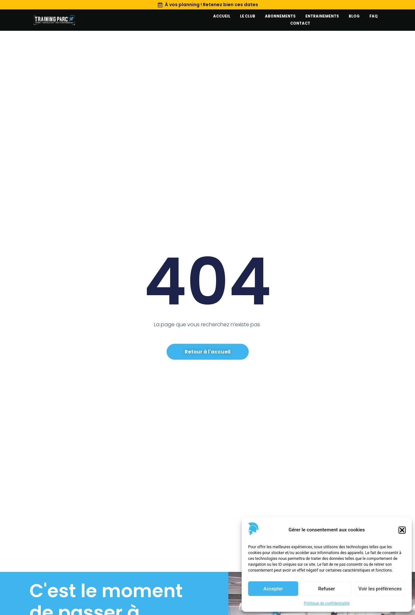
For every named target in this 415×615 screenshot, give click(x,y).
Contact (300, 23)
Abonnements (280, 16)
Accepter (273, 589)
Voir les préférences (380, 589)
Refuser (326, 589)
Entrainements (322, 16)
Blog (354, 16)
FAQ (373, 16)
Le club (247, 16)
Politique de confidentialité (327, 603)
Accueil (221, 16)
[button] (402, 530)
